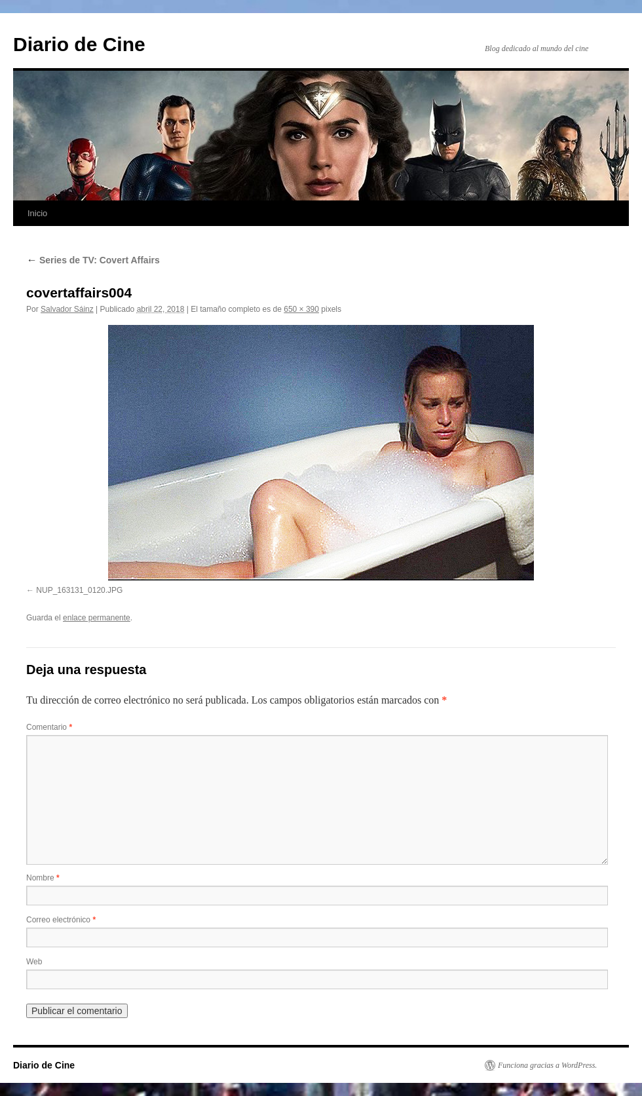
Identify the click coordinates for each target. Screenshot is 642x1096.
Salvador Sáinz (67, 309)
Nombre (43, 877)
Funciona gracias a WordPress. (547, 1065)
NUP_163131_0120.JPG (79, 590)
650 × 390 (301, 309)
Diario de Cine (79, 44)
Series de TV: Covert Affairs (93, 260)
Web (34, 961)
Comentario (49, 727)
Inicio (37, 213)
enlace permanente (96, 617)
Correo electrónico (61, 919)
